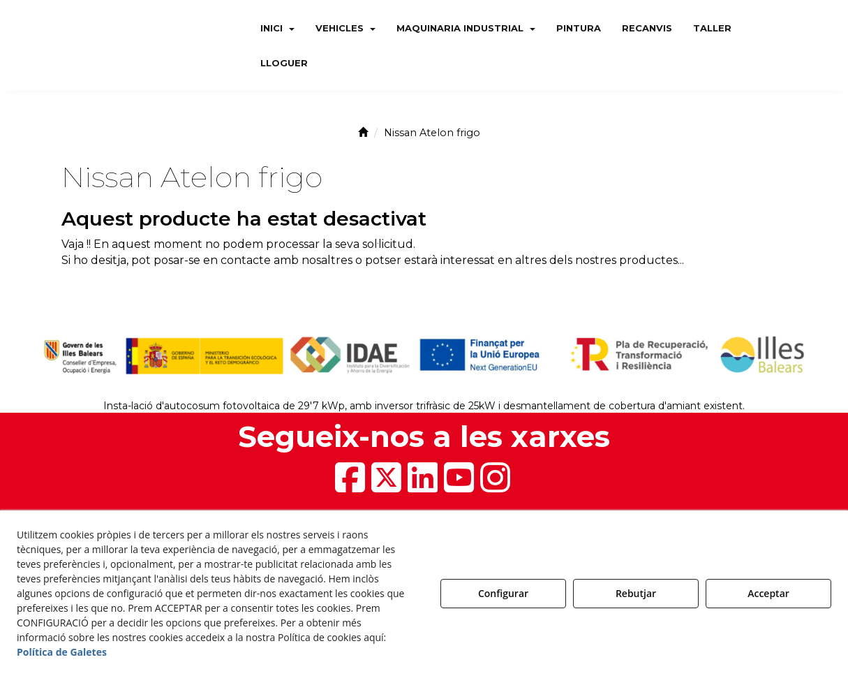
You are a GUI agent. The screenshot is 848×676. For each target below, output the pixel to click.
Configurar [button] (503, 593)
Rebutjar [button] (636, 593)
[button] (130, 45)
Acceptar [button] (768, 593)
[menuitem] (277, 27)
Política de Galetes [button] (62, 652)
